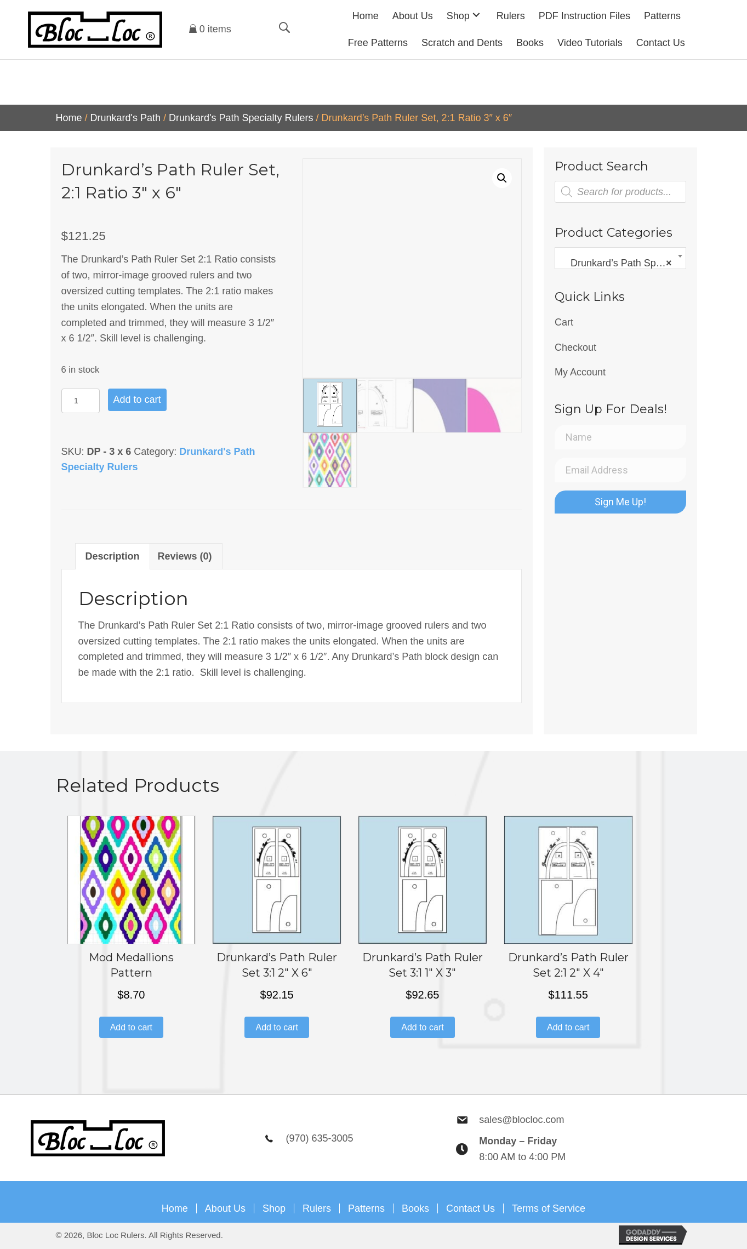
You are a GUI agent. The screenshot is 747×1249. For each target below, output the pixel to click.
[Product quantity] (80, 401)
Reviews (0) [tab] (185, 556)
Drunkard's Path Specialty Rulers (241, 117)
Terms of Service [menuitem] (548, 1208)
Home (69, 117)
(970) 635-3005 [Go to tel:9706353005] (319, 1138)
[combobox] (620, 258)
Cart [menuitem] (564, 322)
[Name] (620, 437)
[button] (476, 14)
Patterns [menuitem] (366, 1208)
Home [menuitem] (175, 1208)
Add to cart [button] (131, 1027)
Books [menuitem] (415, 1208)
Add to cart (137, 399)
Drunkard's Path (125, 117)
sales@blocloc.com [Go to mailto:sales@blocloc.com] (521, 1119)
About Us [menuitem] (225, 1208)
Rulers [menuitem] (317, 1208)
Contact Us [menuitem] (470, 1208)
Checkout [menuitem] (575, 347)
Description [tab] (112, 556)
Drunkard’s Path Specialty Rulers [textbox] (622, 263)
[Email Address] (620, 470)
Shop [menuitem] (274, 1208)
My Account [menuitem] (580, 372)
